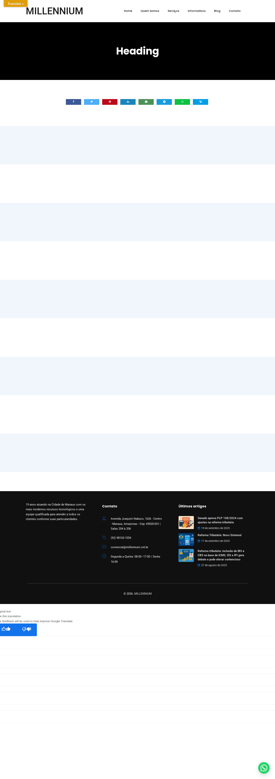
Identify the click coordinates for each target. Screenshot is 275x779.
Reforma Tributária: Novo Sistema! (220, 535)
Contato (235, 11)
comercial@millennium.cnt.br (129, 547)
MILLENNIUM (54, 11)
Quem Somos (150, 11)
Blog (217, 11)
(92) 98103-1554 (121, 538)
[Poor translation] (26, 630)
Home (128, 11)
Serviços (173, 11)
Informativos (197, 11)
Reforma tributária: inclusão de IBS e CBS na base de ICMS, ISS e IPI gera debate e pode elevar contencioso (221, 555)
